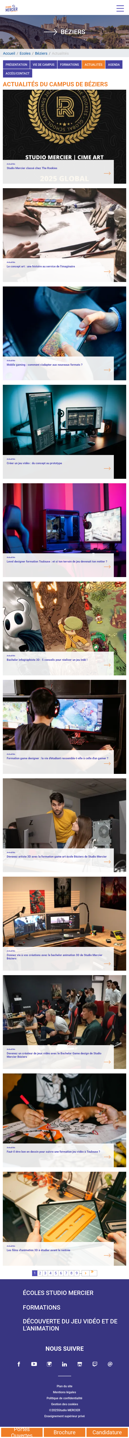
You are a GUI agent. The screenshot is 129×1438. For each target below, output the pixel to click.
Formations (69, 64)
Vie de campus (43, 64)
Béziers (41, 53)
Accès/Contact (18, 73)
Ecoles (25, 53)
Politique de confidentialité (64, 1398)
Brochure (64, 1432)
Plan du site (64, 1386)
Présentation (16, 64)
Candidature (107, 1432)
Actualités (93, 64)
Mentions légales (64, 1392)
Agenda (114, 64)
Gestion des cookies (64, 1404)
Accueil (9, 53)
